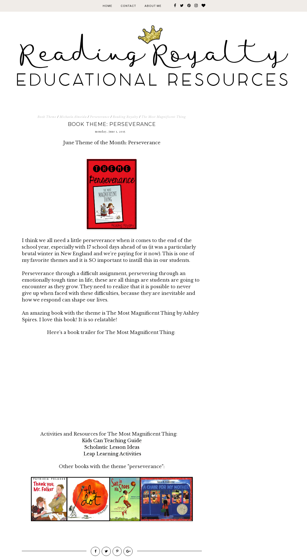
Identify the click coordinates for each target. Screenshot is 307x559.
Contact (128, 6)
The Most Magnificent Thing (163, 117)
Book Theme (47, 117)
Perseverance (100, 117)
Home (107, 6)
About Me (153, 6)
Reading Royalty (125, 117)
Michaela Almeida (73, 117)
